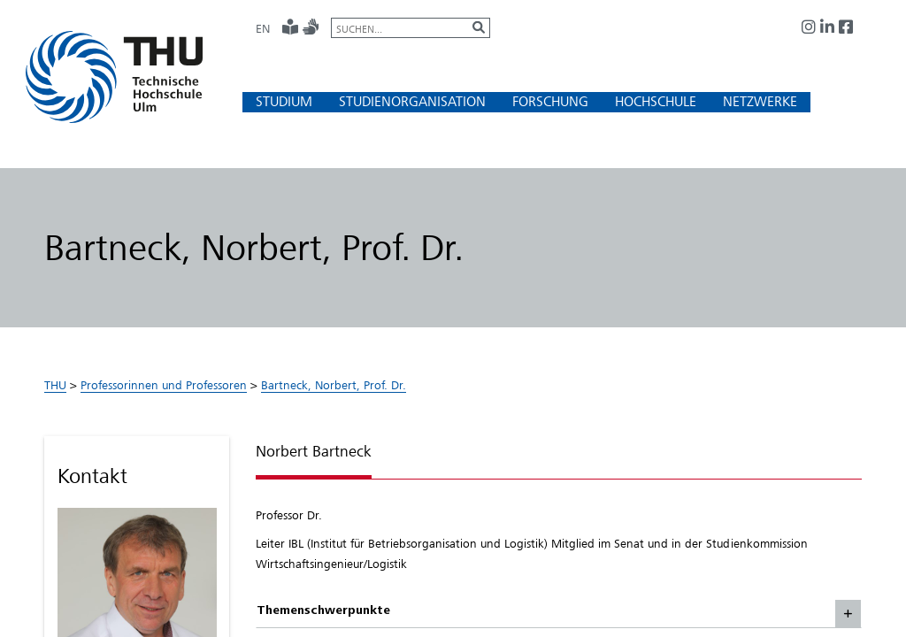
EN (263, 28)
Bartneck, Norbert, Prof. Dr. (333, 385)
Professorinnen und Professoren (164, 385)
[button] (284, 101)
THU (55, 385)
